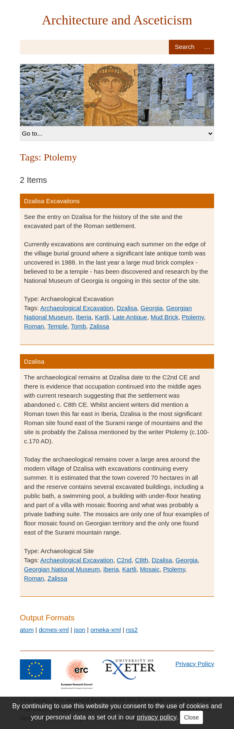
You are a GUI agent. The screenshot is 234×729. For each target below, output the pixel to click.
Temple (57, 326)
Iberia (84, 317)
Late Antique (129, 317)
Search (184, 47)
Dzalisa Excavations (52, 200)
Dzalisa (127, 307)
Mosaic (150, 569)
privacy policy (156, 717)
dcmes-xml (54, 629)
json (79, 629)
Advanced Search (207, 47)
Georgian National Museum (62, 569)
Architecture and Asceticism (117, 19)
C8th (141, 560)
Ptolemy (193, 317)
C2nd (124, 560)
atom (27, 629)
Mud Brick (164, 317)
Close (191, 717)
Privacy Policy (195, 663)
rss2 (131, 629)
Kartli (102, 317)
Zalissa (100, 326)
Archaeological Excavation (76, 307)
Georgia (152, 307)
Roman (34, 326)
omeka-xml (105, 629)
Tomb (78, 326)
